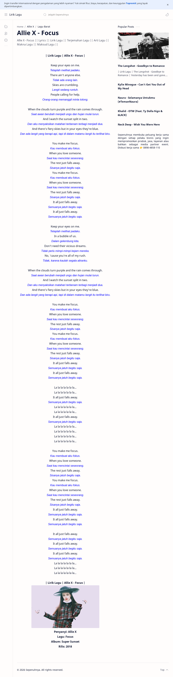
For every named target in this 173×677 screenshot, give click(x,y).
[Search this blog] (70, 14)
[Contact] (6, 40)
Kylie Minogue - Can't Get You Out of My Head (141, 86)
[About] (6, 33)
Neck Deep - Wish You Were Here (139, 124)
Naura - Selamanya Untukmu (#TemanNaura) (136, 99)
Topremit (131, 3)
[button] (167, 14)
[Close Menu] (168, 4)
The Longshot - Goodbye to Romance (141, 65)
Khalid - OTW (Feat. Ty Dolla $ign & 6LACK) (140, 113)
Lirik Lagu (15, 14)
